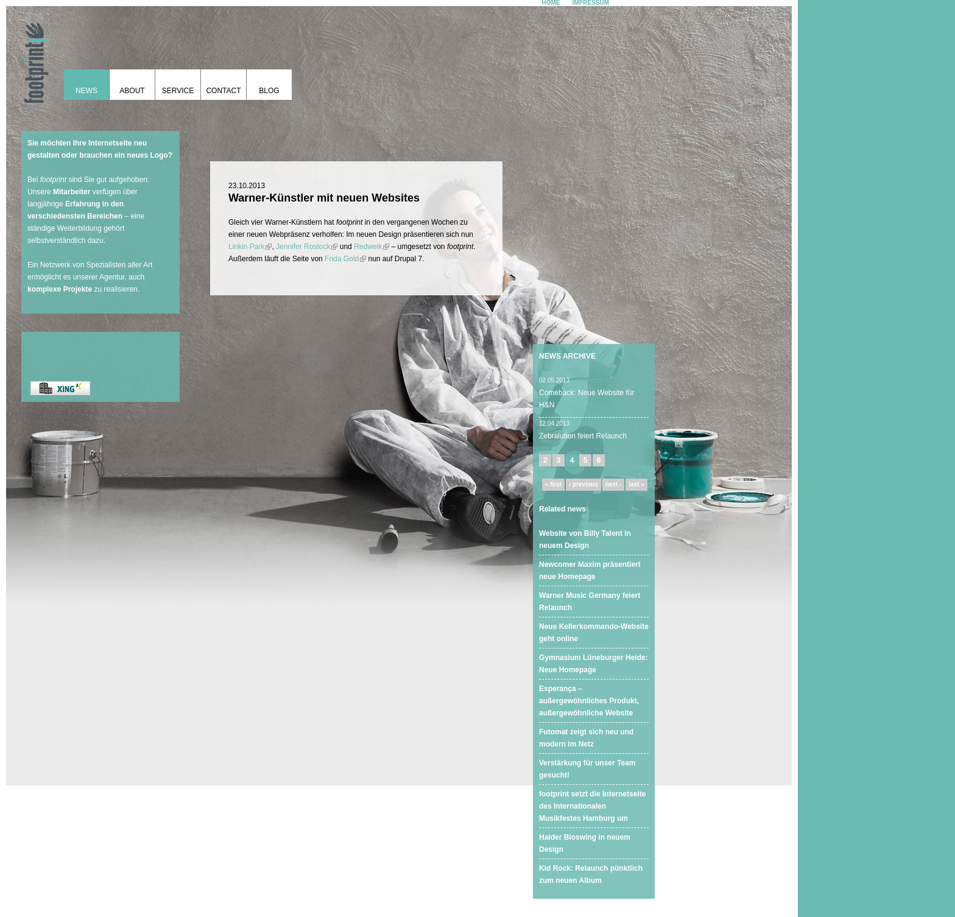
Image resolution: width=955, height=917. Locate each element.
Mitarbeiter (71, 192)
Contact (223, 90)
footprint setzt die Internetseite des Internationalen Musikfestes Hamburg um (592, 806)
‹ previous (583, 484)
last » (636, 484)
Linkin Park (250, 246)
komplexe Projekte (59, 289)
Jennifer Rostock (306, 246)
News (86, 90)
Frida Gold (345, 259)
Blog (269, 90)
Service (178, 90)
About (131, 90)
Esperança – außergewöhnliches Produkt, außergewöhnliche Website (589, 700)
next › (613, 484)
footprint (33, 58)
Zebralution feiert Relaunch (583, 436)
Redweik (371, 246)
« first (553, 484)
